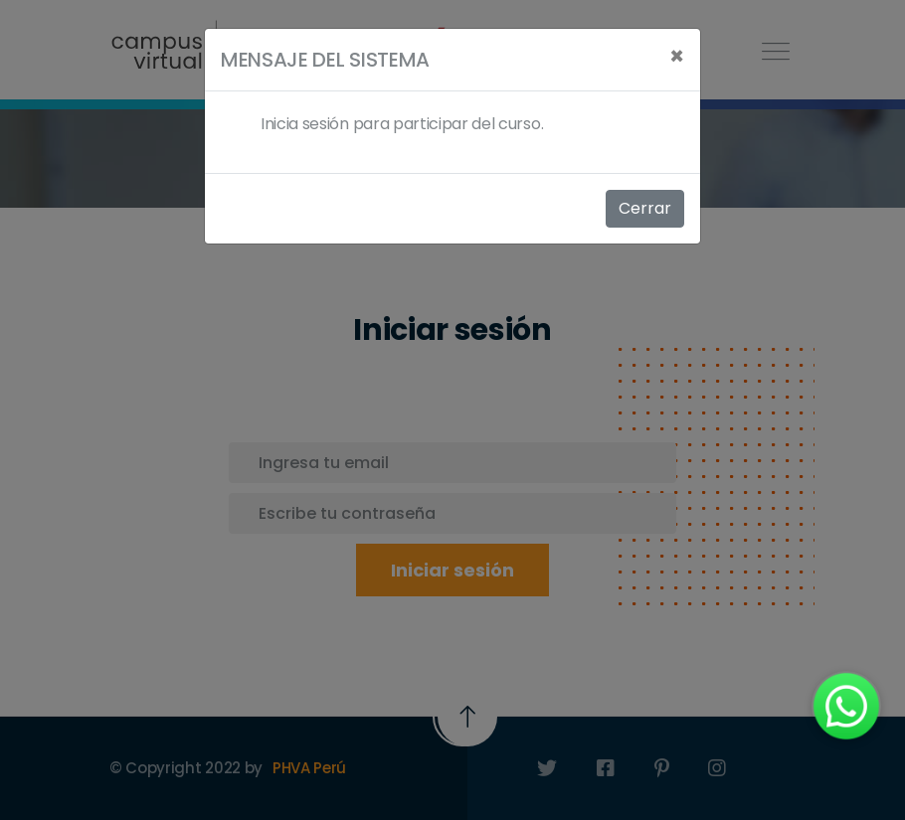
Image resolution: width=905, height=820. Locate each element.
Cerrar (645, 208)
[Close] (676, 56)
